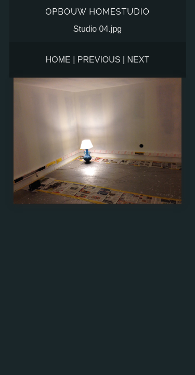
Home (58, 59)
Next (138, 59)
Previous (99, 59)
